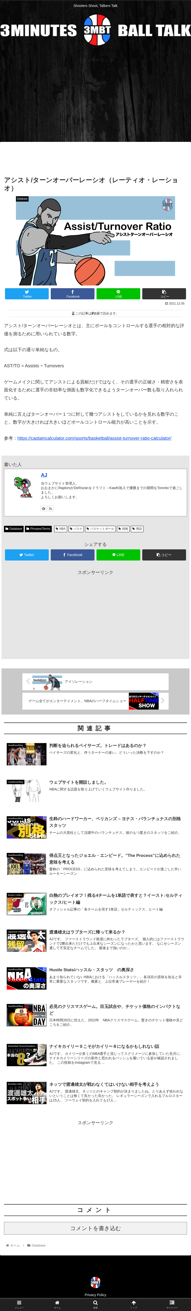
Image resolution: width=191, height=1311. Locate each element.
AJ (44, 475)
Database (13, 529)
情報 (123, 529)
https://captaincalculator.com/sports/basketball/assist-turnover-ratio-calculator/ (94, 438)
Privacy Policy (95, 1295)
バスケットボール (100, 529)
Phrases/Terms (38, 529)
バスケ (76, 529)
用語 (137, 529)
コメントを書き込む (95, 1228)
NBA (60, 529)
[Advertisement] (95, 99)
